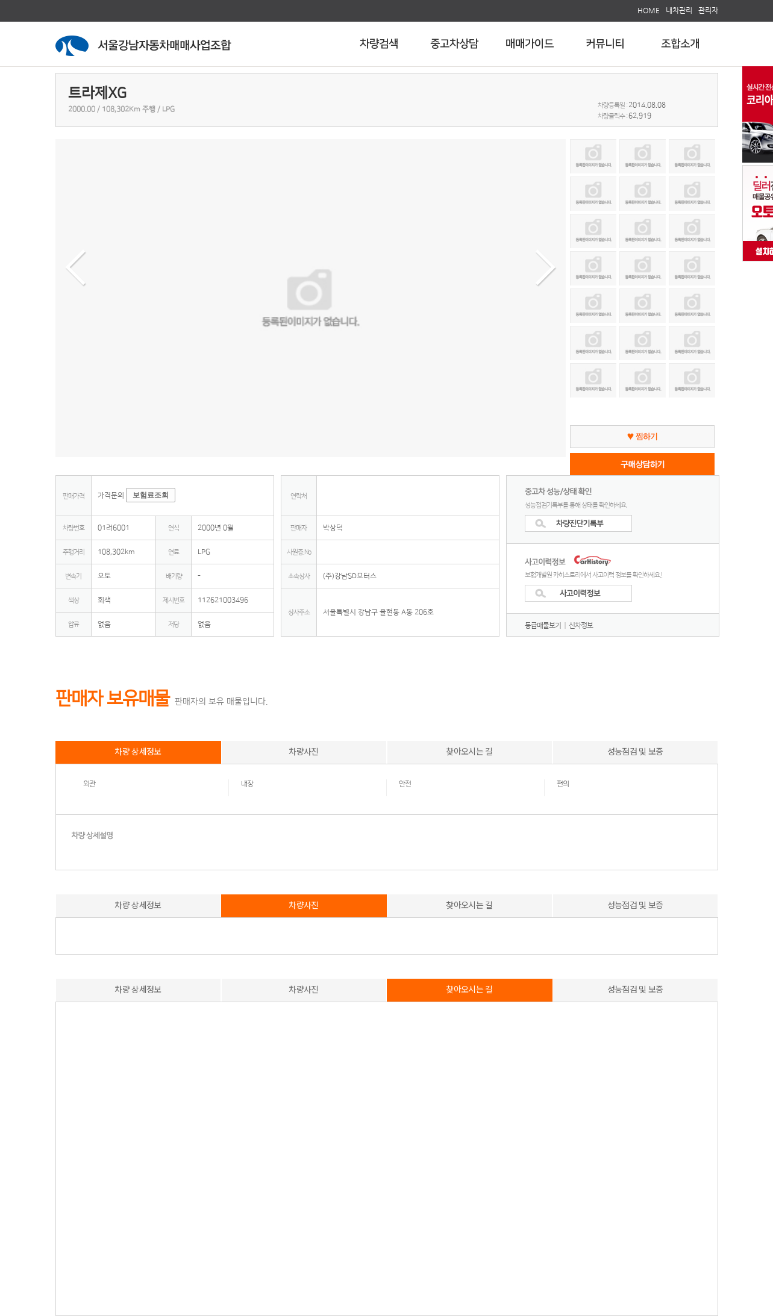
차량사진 (303, 751)
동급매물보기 (543, 625)
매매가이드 (529, 44)
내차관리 (679, 10)
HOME (648, 10)
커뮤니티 (605, 44)
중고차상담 (454, 44)
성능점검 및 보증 (635, 751)
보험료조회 (151, 495)
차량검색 (379, 44)
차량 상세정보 (137, 751)
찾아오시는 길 (469, 751)
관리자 (708, 10)
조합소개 (680, 44)
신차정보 (581, 625)
